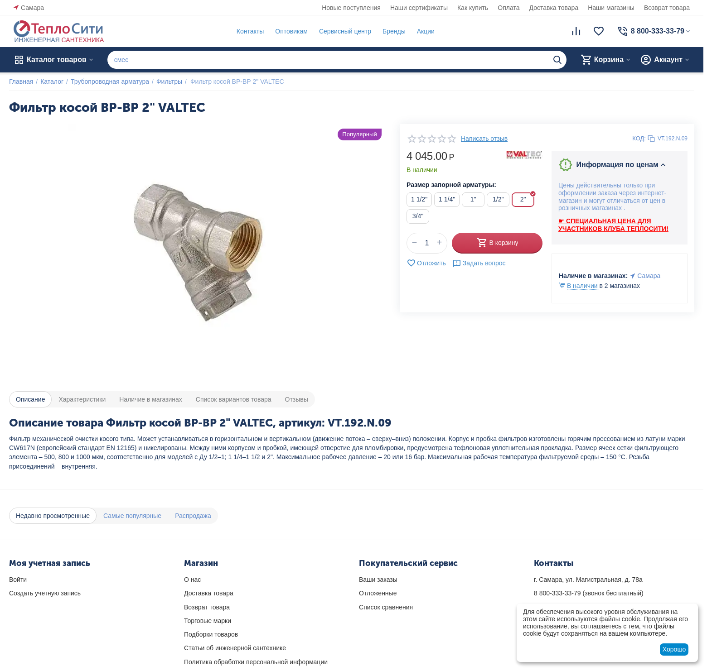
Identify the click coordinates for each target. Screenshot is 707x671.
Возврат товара (667, 7)
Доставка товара (554, 7)
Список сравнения (386, 607)
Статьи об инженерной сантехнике (235, 648)
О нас (192, 579)
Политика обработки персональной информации (256, 662)
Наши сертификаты (419, 7)
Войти (18, 579)
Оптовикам (291, 31)
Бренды (394, 31)
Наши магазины (611, 7)
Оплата (508, 7)
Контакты (250, 31)
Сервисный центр (345, 31)
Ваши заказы (378, 579)
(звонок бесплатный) (589, 593)
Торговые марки (207, 620)
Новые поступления (351, 7)
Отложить (426, 263)
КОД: (639, 138)
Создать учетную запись (45, 593)
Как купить (472, 7)
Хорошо (674, 649)
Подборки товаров (211, 634)
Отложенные (378, 593)
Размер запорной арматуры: (451, 184)
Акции (426, 31)
